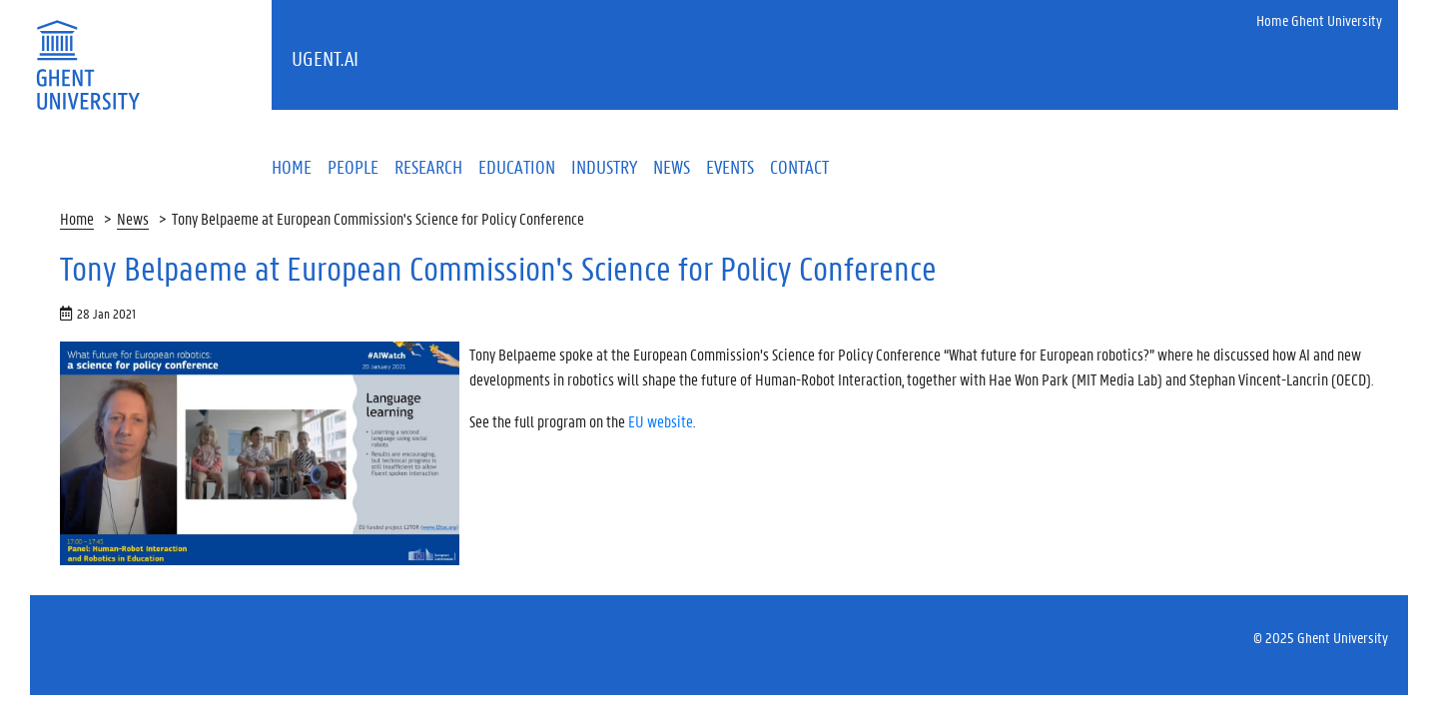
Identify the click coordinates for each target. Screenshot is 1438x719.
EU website (660, 420)
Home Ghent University (1319, 20)
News (133, 218)
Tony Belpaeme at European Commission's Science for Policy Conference (378, 218)
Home (77, 218)
